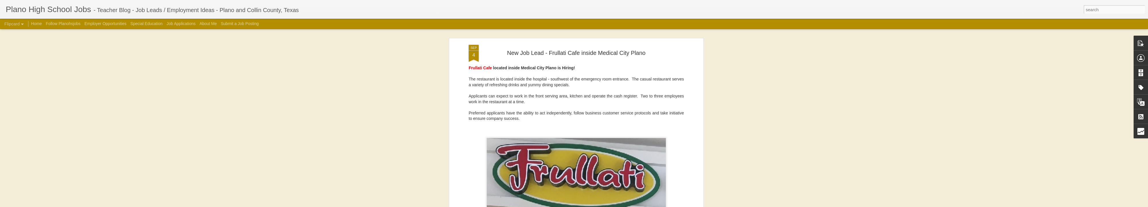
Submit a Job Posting (240, 23)
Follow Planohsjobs (63, 23)
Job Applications (180, 23)
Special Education (146, 23)
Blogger (656, 204)
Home (36, 23)
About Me (208, 23)
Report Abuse (672, 204)
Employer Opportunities (105, 23)
